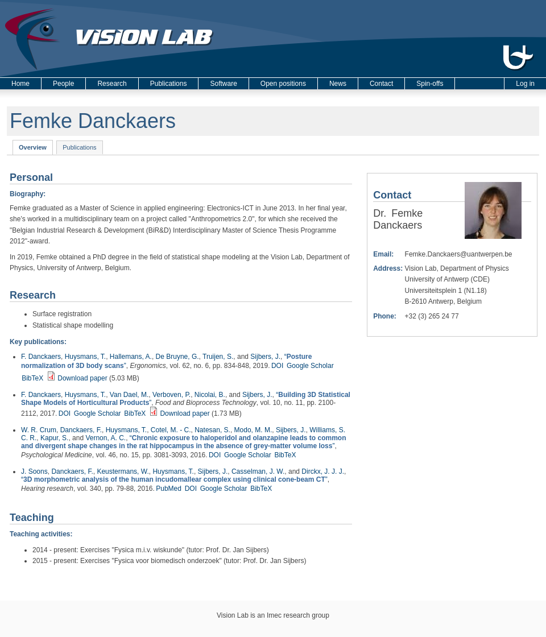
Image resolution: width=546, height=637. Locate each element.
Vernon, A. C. (105, 438)
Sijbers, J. (265, 357)
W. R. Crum (38, 430)
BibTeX (32, 378)
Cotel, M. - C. (171, 430)
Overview (36, 146)
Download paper (82, 378)
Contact (381, 84)
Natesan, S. (212, 430)
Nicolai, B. (210, 395)
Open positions (283, 84)
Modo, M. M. (253, 430)
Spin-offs (429, 84)
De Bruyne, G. (177, 357)
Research (111, 84)
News (337, 84)
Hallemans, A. (131, 357)
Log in (525, 84)
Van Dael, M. (129, 395)
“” (183, 442)
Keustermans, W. (122, 471)
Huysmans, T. (85, 357)
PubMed (168, 489)
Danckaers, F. (81, 430)
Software (223, 84)
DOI (277, 366)
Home (20, 84)
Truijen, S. (217, 357)
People (63, 84)
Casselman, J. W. (257, 471)
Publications (168, 84)
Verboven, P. (171, 395)
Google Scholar (310, 366)
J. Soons (34, 471)
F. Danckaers (41, 357)
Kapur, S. (54, 438)
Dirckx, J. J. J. (322, 471)
